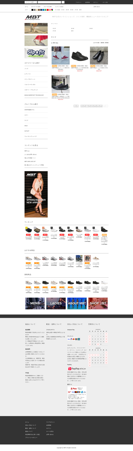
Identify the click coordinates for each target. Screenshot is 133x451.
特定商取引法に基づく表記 (32, 434)
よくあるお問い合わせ (31, 154)
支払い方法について (30, 425)
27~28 (76, 9)
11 (98, 106)
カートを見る (50, 431)
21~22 (62, 9)
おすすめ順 (96, 42)
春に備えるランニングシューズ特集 (34, 165)
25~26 (71, 9)
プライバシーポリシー (31, 437)
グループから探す (47, 6)
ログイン (94, 2)
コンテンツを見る (58, 6)
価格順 (102, 42)
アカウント (77, 2)
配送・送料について (30, 428)
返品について (28, 431)
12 (101, 106)
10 (95, 106)
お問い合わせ (95, 6)
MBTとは (27, 151)
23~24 (67, 9)
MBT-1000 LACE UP (30, 161)
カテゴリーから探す (34, 6)
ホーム (26, 6)
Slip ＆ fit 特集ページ (30, 158)
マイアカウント (50, 422)
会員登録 (86, 2)
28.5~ (80, 9)
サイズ (56, 23)
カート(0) (104, 2)
